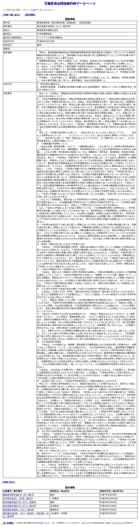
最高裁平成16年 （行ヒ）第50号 (18, 510)
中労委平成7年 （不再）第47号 (18, 498)
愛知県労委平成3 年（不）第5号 (18, 495)
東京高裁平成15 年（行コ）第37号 (19, 506)
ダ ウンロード (118, 523)
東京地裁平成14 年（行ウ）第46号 (19, 502)
